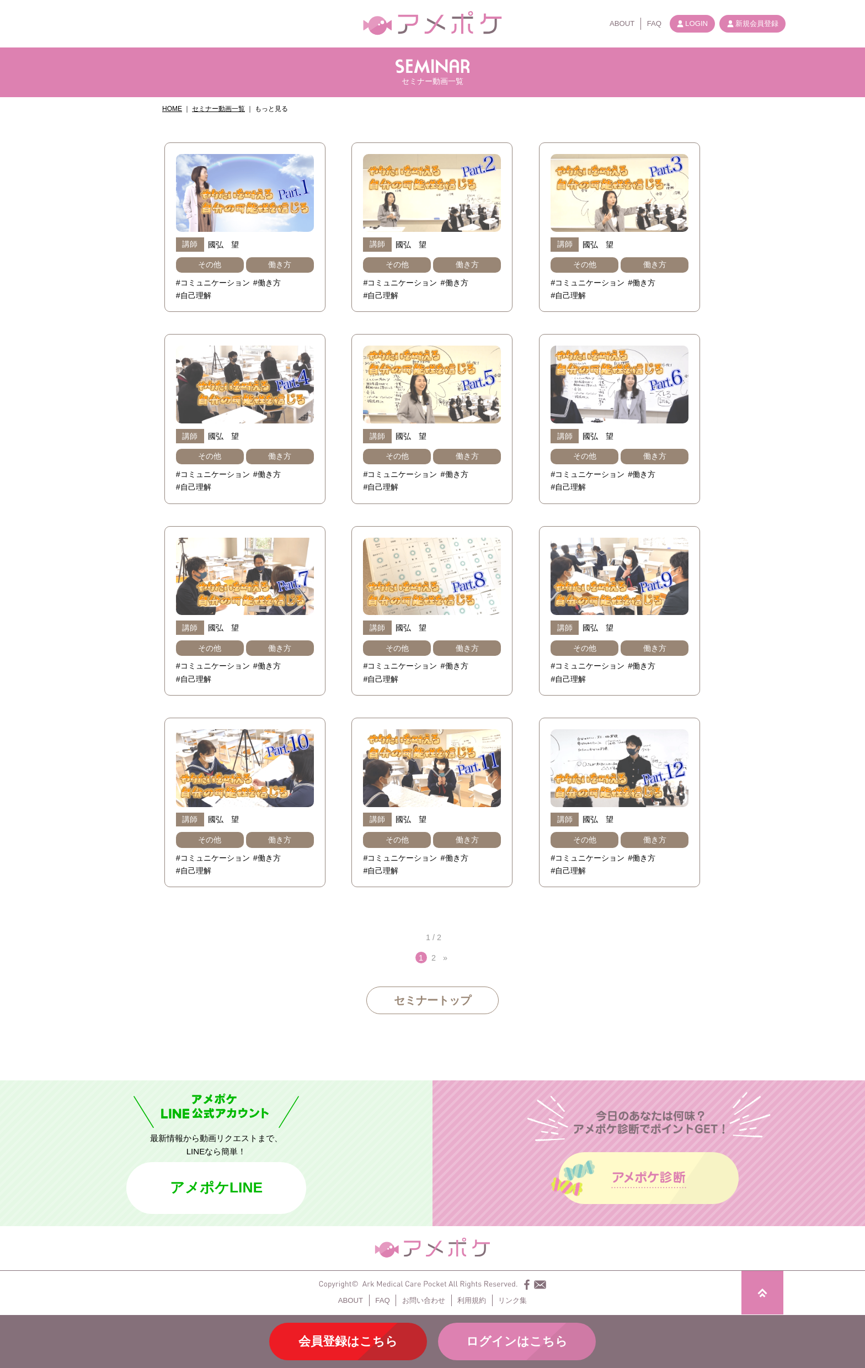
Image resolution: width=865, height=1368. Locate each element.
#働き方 (267, 282)
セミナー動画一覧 (218, 108)
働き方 (279, 264)
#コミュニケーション (213, 282)
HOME (172, 108)
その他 (209, 264)
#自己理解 (193, 295)
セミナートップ (432, 1000)
